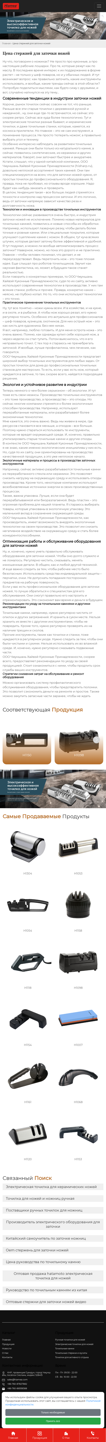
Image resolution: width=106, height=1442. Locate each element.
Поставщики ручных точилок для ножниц (44, 1210)
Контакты (92, 1435)
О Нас (66, 1435)
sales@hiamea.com (17, 1379)
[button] (96, 739)
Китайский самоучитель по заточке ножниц (46, 1238)
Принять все (53, 1421)
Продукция (40, 1435)
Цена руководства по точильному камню (43, 1262)
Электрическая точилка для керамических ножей (51, 1187)
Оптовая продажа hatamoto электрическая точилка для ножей (53, 1276)
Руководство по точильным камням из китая (46, 1290)
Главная (6, 43)
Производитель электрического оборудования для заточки (53, 1224)
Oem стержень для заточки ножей (37, 1250)
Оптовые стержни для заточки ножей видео (46, 1302)
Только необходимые (53, 1412)
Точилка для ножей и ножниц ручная (40, 1198)
